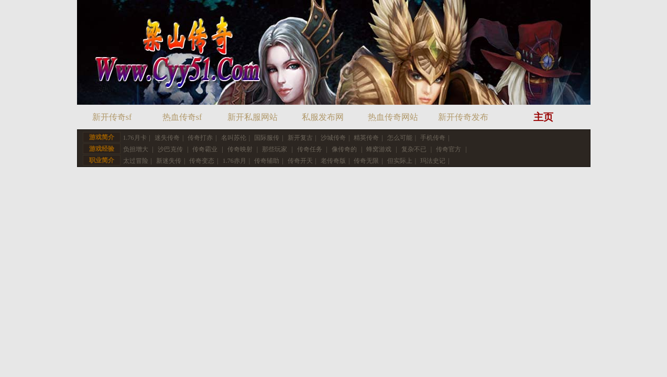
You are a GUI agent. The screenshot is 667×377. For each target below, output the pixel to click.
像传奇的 (344, 149)
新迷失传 (168, 160)
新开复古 (300, 137)
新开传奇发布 (463, 117)
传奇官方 (448, 149)
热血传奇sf (182, 117)
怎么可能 (399, 137)
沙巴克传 (170, 149)
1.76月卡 (135, 137)
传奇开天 (300, 160)
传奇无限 (366, 160)
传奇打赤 (200, 137)
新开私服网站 (252, 117)
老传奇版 (333, 160)
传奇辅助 (266, 160)
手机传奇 (432, 137)
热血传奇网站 (393, 117)
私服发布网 (323, 117)
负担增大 (135, 149)
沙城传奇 (333, 137)
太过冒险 (135, 160)
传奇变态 (201, 160)
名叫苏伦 (233, 137)
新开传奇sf (112, 117)
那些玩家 (274, 149)
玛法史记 (432, 160)
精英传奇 (366, 137)
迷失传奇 (167, 137)
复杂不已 (414, 149)
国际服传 (266, 137)
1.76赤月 (234, 160)
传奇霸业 (204, 149)
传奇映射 (240, 149)
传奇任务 (309, 149)
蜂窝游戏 (378, 149)
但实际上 (399, 160)
